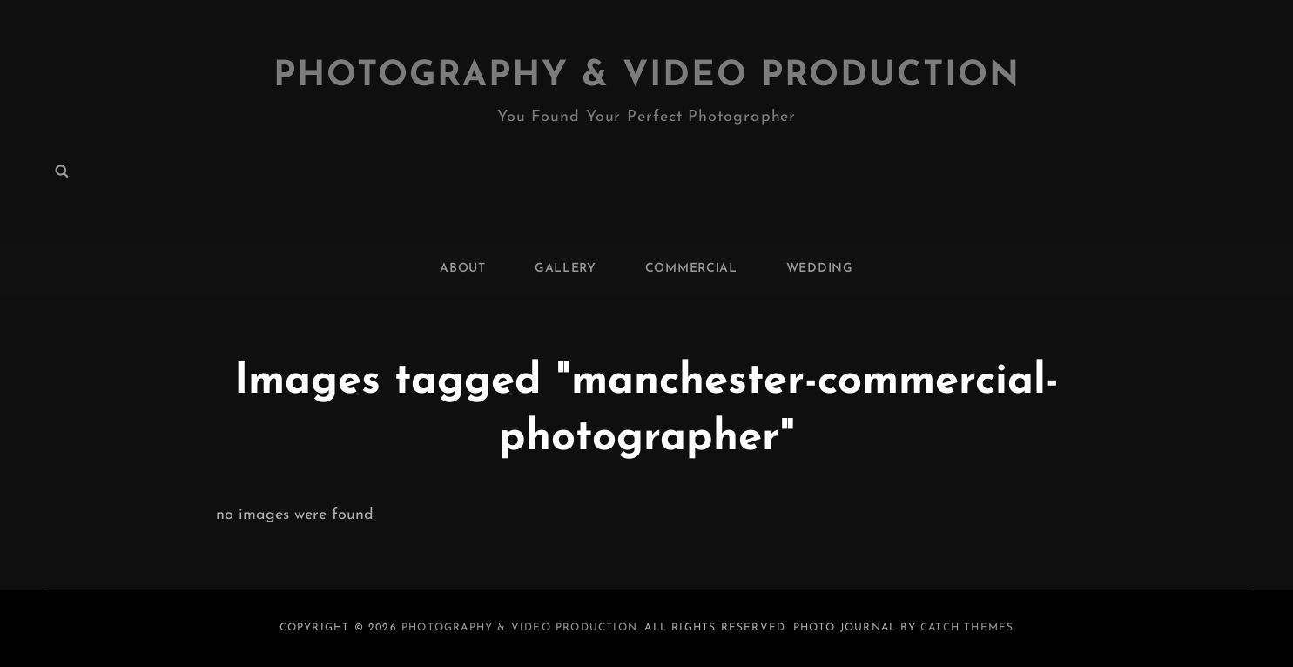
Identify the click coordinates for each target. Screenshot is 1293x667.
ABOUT (463, 268)
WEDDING (819, 268)
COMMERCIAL (691, 268)
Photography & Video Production (646, 76)
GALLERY (565, 268)
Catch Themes (967, 628)
